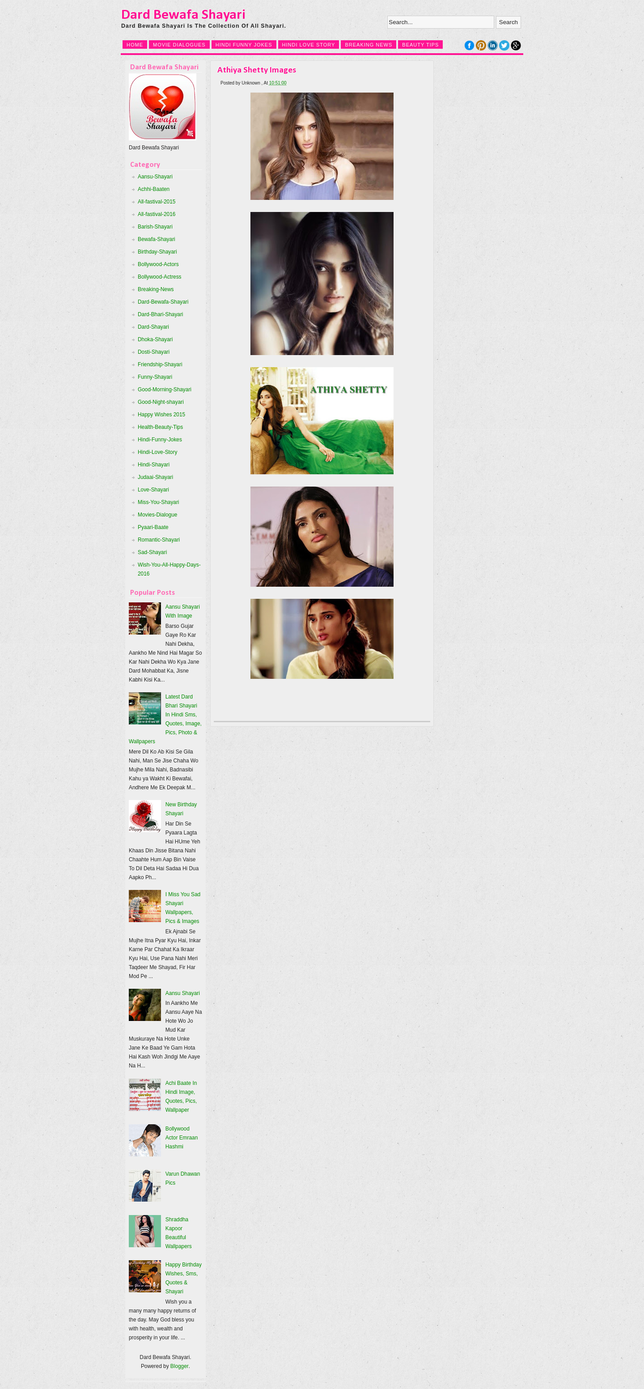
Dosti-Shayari (153, 352)
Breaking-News (156, 289)
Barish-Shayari (155, 227)
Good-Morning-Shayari (164, 389)
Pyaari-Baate (153, 527)
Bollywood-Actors (158, 264)
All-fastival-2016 (156, 214)
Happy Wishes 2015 (161, 414)
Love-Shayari (153, 490)
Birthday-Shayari (157, 252)
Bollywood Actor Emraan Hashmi (181, 1138)
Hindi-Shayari (153, 465)
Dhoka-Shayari (155, 339)
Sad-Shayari (152, 552)
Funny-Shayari (155, 377)
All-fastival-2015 (156, 202)
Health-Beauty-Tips (160, 427)
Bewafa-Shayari (156, 239)
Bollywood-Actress (160, 277)
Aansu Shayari (182, 993)
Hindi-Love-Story (157, 452)
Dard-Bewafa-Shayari (163, 302)
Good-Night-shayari (161, 402)
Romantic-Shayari (159, 540)
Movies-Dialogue (157, 515)
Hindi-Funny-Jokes (160, 439)
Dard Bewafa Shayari (183, 15)
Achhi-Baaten (153, 189)
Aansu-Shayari (155, 177)
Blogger (179, 1366)
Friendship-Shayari (160, 364)
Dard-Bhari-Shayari (160, 314)
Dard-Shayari (153, 327)
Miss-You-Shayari (158, 502)
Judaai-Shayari (155, 477)
